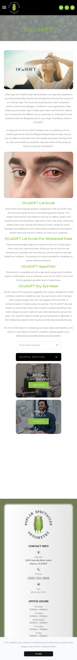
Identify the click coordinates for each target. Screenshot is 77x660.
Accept (38, 654)
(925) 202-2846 (38, 578)
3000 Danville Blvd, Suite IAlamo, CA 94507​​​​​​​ (38, 562)
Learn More (38, 385)
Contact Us (38, 421)
